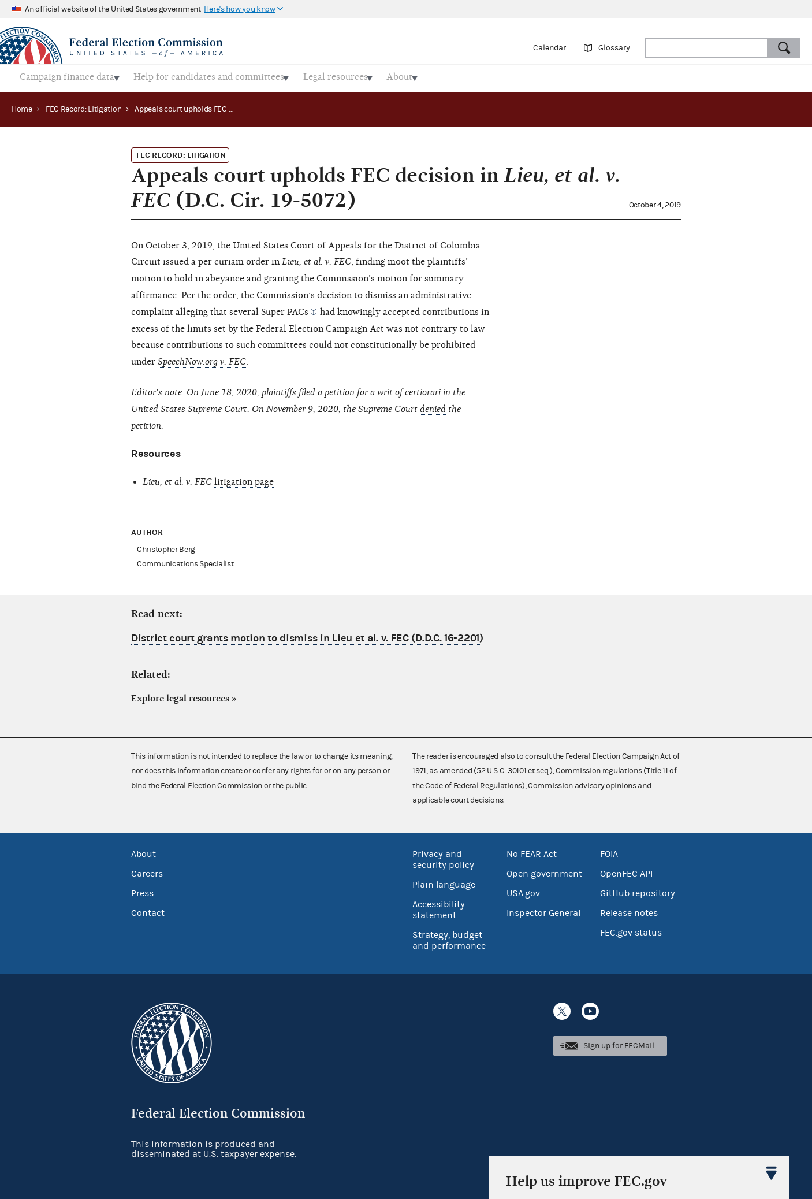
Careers (147, 871)
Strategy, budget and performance (449, 937)
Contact (148, 910)
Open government (544, 871)
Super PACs (284, 308)
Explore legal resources (180, 695)
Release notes (629, 910)
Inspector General (543, 910)
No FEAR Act (531, 851)
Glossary (614, 48)
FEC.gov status (631, 930)
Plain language (443, 882)
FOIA (609, 851)
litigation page (244, 478)
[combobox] (706, 48)
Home (22, 105)
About (143, 851)
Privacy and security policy (443, 856)
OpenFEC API (626, 871)
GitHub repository (637, 890)
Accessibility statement (438, 907)
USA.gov (523, 890)
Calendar (549, 48)
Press (142, 890)
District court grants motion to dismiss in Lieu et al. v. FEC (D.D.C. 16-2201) (307, 635)
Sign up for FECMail (618, 1042)
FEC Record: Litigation (83, 105)
